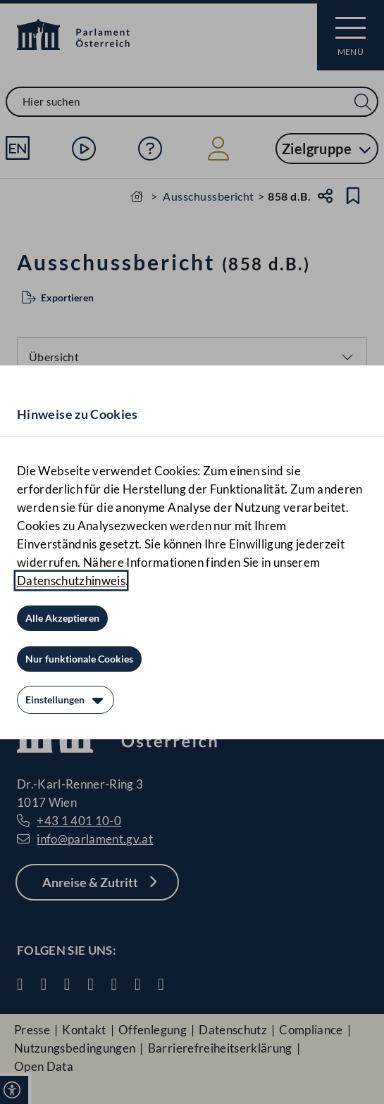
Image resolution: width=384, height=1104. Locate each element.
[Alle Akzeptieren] (62, 618)
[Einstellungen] (65, 700)
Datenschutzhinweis (71, 580)
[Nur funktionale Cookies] (79, 659)
